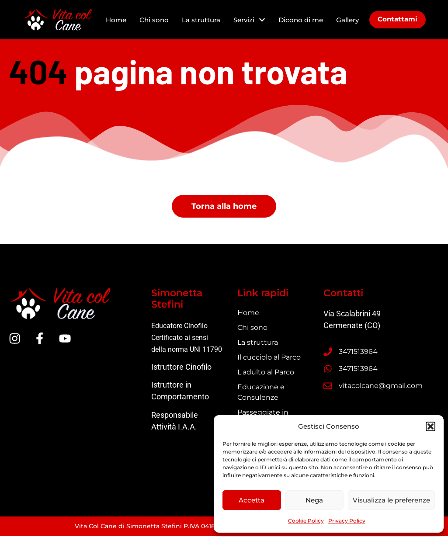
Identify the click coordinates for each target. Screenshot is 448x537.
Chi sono (154, 20)
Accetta (251, 500)
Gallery (347, 20)
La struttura (201, 20)
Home (116, 20)
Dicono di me (300, 20)
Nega (314, 500)
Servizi (249, 20)
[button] (430, 426)
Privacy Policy (346, 520)
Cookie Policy (306, 520)
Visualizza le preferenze (391, 500)
